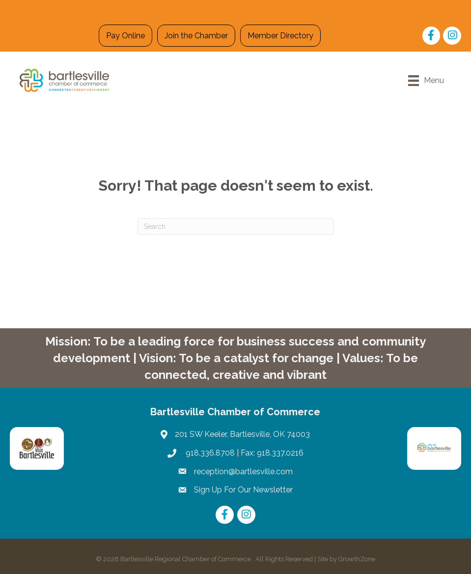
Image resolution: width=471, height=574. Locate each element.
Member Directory (280, 35)
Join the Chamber (196, 35)
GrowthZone (356, 559)
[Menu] (426, 80)
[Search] (236, 226)
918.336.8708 (209, 453)
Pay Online (125, 35)
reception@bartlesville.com (243, 471)
